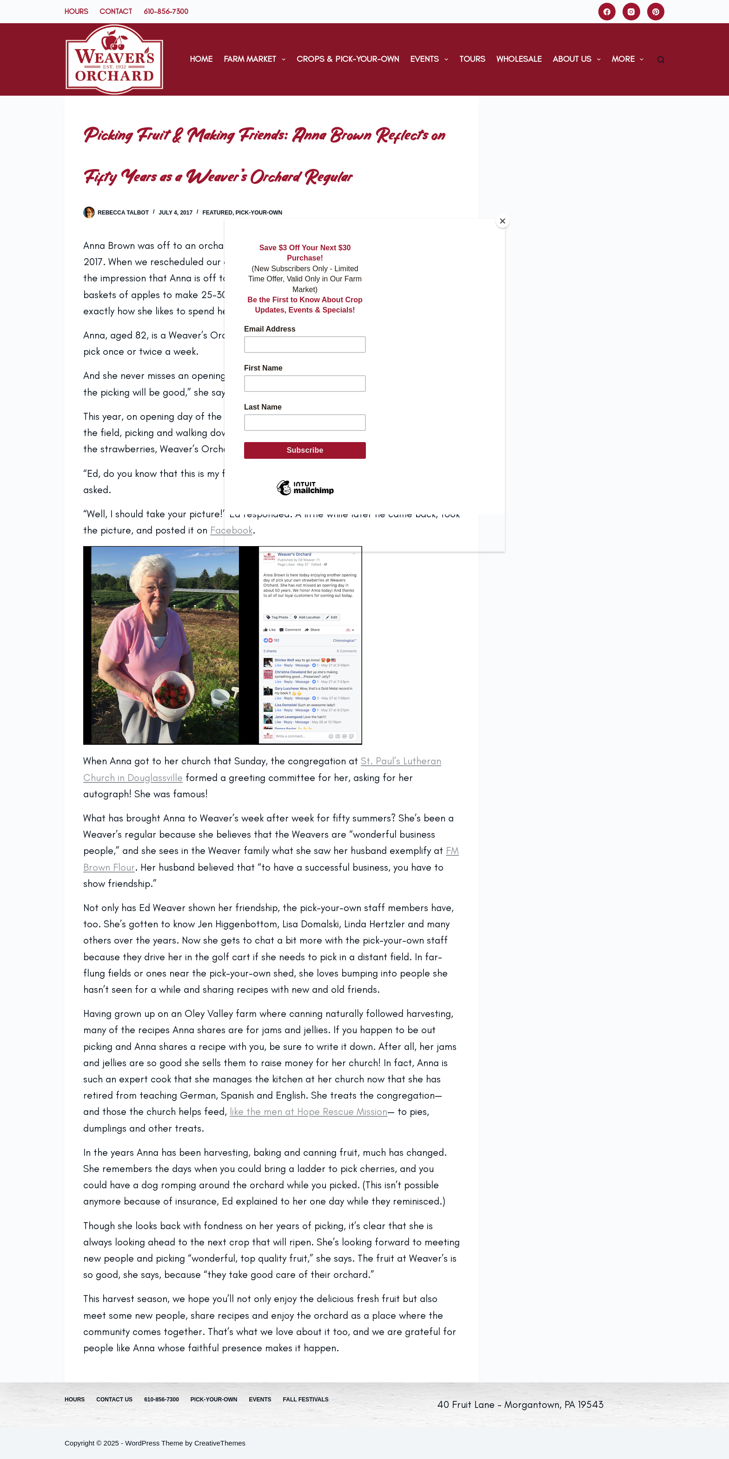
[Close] (503, 221)
